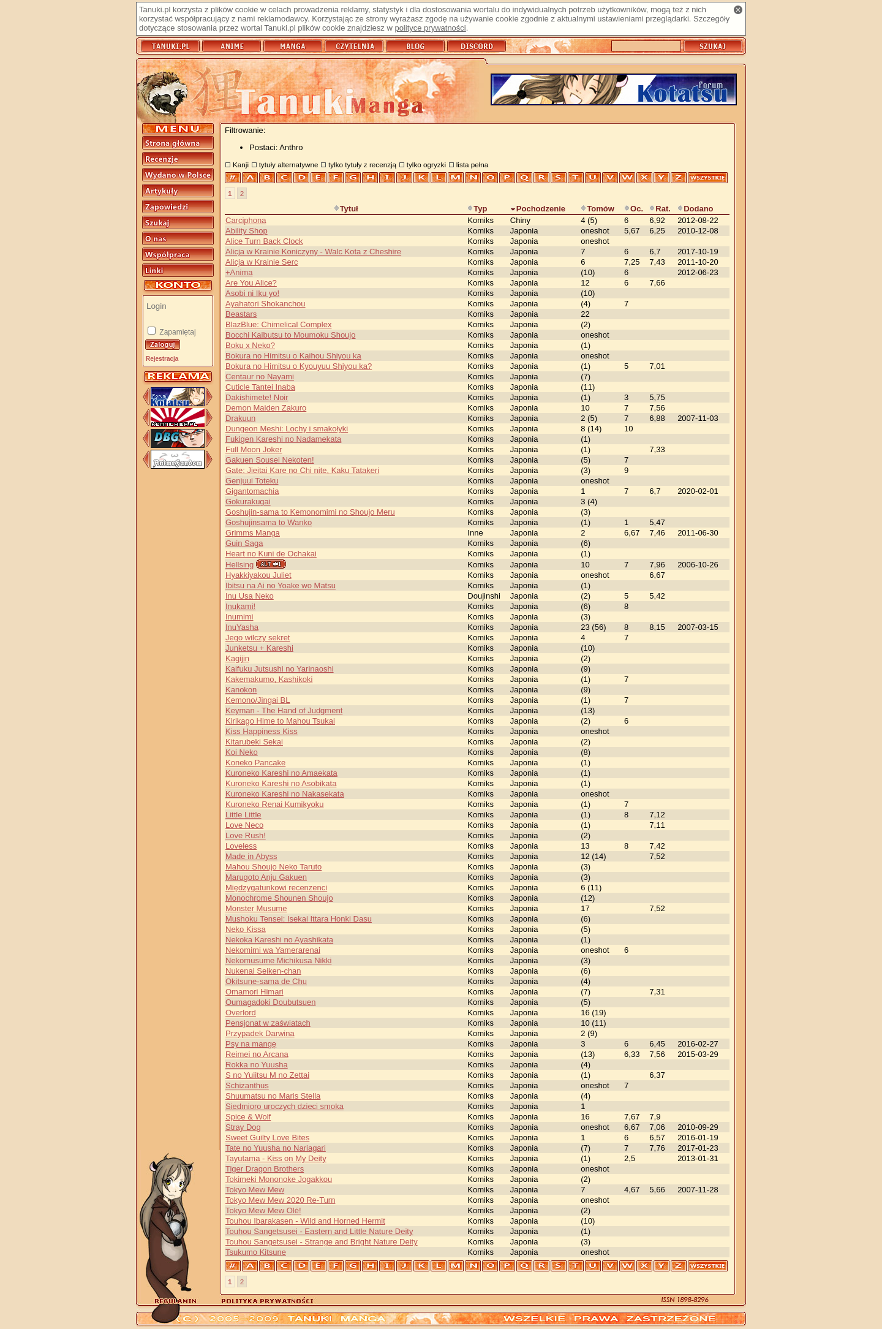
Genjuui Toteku (252, 480)
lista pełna (472, 164)
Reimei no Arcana (256, 1054)
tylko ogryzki (426, 164)
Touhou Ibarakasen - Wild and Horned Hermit (305, 1220)
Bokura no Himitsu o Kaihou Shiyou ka (293, 355)
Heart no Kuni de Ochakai (271, 553)
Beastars (241, 314)
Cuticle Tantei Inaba (260, 387)
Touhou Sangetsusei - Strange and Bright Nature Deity (321, 1241)
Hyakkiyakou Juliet (258, 575)
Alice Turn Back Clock (264, 241)
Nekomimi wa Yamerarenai (272, 950)
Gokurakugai (248, 501)
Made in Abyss (251, 856)
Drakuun (240, 418)
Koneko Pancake (255, 762)
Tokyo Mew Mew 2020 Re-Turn (280, 1200)
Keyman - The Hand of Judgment (283, 710)
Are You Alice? (251, 282)
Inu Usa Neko (249, 595)
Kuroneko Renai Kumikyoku (274, 804)
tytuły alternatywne (288, 164)
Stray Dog (243, 1127)
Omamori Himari (254, 991)
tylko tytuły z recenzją (362, 164)
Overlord (240, 1012)
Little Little (243, 814)
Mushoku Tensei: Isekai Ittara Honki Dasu (298, 918)
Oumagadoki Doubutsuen (270, 1002)
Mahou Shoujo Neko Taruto (273, 866)
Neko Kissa (245, 929)
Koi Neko (241, 752)
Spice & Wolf (248, 1116)
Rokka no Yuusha (256, 1064)
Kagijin (237, 658)
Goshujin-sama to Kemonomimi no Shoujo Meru (310, 512)
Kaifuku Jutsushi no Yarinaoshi (279, 668)
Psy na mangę (250, 1043)
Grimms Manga (252, 532)
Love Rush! (245, 835)
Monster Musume (256, 908)
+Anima (238, 272)
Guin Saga (244, 543)
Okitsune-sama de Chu (266, 981)
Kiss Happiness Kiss (261, 731)
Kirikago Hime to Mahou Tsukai (280, 720)
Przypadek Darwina (260, 1033)
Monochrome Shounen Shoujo (279, 898)
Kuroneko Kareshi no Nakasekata (284, 793)
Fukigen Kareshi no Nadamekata (283, 439)
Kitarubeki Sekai (254, 741)
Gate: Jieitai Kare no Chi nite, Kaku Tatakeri (302, 470)
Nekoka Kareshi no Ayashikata (279, 939)
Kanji (241, 164)
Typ (477, 208)
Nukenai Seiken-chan (263, 970)
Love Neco (244, 825)
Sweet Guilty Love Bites (267, 1137)
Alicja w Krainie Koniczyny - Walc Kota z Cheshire (313, 251)
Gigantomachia (252, 491)
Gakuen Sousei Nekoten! (269, 459)
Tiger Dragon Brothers (264, 1168)
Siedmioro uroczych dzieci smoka (284, 1106)
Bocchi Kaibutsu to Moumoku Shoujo (290, 334)
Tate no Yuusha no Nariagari (275, 1148)
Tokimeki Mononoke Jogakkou (278, 1179)
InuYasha (241, 627)
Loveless (241, 845)
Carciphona (245, 220)
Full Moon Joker (253, 449)
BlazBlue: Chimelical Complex (278, 324)
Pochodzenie (537, 208)
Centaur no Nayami (259, 376)
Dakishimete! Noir (256, 397)
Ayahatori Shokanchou (265, 303)
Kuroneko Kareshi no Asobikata (280, 783)
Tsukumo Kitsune (255, 1252)
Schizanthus (247, 1085)
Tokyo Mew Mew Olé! (263, 1210)
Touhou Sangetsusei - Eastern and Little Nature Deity (319, 1231)
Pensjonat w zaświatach (268, 1023)
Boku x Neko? (250, 345)
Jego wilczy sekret (257, 637)
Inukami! (240, 606)
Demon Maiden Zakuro (265, 407)
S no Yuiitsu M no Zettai (267, 1075)
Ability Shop (246, 230)
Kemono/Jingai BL (257, 700)
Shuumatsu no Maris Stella (272, 1095)
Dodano (695, 208)
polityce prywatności (430, 27)
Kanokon (241, 689)
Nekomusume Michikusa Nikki (278, 960)
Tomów (597, 208)
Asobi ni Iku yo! (252, 293)
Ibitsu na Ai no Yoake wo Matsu (280, 585)
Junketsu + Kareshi (259, 648)
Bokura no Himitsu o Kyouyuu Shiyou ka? (298, 366)
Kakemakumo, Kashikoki (268, 679)
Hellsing (239, 564)
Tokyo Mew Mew (254, 1189)
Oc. (633, 208)
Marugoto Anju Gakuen (266, 877)
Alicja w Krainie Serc (261, 262)
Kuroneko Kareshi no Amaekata (281, 773)
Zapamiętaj (176, 332)
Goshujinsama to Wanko (268, 522)
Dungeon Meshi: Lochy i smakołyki (286, 428)
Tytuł (346, 208)
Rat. (660, 208)
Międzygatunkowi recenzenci (276, 887)
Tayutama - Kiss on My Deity (275, 1158)
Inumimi (239, 616)
